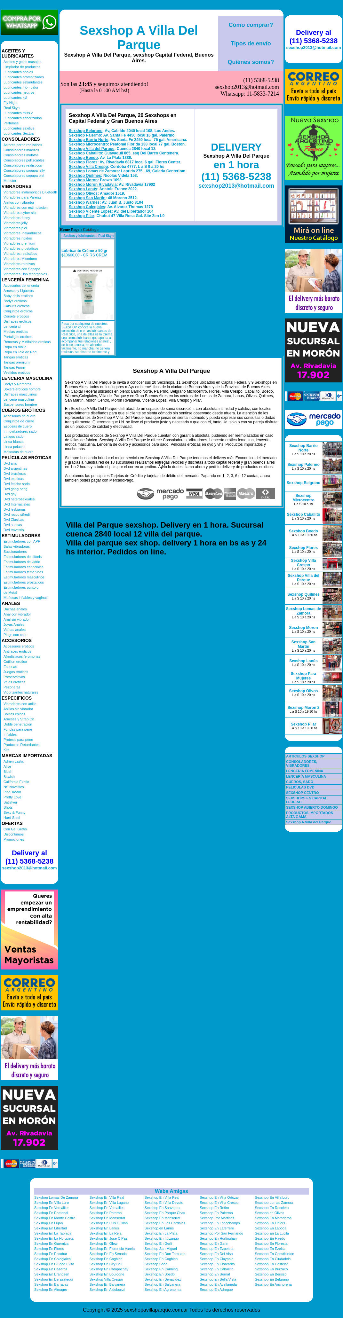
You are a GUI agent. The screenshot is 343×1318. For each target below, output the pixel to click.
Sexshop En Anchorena (273, 1284)
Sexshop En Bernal (215, 1274)
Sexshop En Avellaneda (218, 1284)
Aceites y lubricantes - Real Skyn (88, 204)
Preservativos (14, 677)
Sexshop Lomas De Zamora (56, 1197)
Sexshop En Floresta (271, 1243)
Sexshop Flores (83, 130)
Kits (6, 750)
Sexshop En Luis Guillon (108, 1223)
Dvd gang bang (16, 489)
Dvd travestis (14, 530)
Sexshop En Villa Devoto (164, 1202)
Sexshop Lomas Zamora (274, 1202)
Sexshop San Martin (87, 166)
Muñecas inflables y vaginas (26, 598)
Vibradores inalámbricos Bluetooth (30, 192)
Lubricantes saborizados (23, 118)
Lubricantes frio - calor (21, 87)
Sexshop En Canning (161, 1269)
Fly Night (10, 103)
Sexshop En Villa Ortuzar (219, 1197)
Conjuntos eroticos (18, 311)
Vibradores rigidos (18, 238)
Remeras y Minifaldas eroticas (27, 342)
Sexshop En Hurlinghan (218, 1238)
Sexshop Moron (83, 148)
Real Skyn (12, 108)
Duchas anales (15, 609)
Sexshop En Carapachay (108, 1269)
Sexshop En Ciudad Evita (54, 1264)
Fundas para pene (18, 729)
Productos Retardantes (22, 745)
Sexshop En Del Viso (216, 1254)
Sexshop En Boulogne (106, 1274)
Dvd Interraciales (17, 504)
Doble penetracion (18, 724)
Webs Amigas (171, 1191)
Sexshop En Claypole (216, 1259)
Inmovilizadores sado (20, 431)
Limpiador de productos (22, 67)
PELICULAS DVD (300, 787)
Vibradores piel (15, 228)
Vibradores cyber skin (20, 213)
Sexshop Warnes (84, 170)
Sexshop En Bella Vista (218, 1279)
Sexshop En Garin (214, 1243)
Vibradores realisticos (20, 253)
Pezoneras (12, 687)
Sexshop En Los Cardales (165, 1223)
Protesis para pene (18, 739)
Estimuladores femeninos (23, 572)
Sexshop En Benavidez (163, 1279)
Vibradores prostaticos (21, 248)
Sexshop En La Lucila (272, 1233)
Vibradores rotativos (19, 264)
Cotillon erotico (15, 661)
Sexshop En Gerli (158, 1243)
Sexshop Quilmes (85, 143)
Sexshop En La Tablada (52, 1233)
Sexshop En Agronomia (163, 1289)
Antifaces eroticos (17, 651)
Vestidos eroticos (17, 372)
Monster (10, 181)
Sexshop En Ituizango (162, 1238)
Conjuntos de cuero (19, 421)
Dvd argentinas (15, 468)
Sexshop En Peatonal (51, 1213)
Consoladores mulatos (21, 155)
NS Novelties (14, 787)
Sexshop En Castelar (271, 1264)
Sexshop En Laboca (270, 1228)
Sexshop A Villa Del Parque (139, 37)
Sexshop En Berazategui (53, 1279)
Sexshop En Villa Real (106, 1197)
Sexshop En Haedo (270, 1238)
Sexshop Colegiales (87, 175)
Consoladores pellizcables (24, 160)
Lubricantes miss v (18, 113)
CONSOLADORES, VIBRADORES (301, 763)
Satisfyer (10, 802)
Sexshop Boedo (83, 125)
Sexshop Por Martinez (217, 1218)
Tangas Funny (15, 367)
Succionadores (15, 551)
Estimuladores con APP (22, 541)
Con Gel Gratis (15, 829)
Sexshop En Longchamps (220, 1223)
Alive (7, 766)
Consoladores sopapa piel (24, 175)
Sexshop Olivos (83, 161)
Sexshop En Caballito (216, 1269)
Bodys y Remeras (17, 384)
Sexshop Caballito (85, 121)
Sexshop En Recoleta (272, 1208)
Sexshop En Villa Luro (272, 1197)
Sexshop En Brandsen (51, 1274)
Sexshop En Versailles (51, 1208)
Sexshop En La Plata (161, 1233)
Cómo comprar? (250, 25)
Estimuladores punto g (21, 587)
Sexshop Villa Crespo (88, 134)
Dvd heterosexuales (19, 499)
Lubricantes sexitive (19, 128)
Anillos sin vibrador (18, 709)
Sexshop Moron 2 (303, 707)
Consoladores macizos (21, 150)
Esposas (10, 667)
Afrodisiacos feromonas (22, 656)
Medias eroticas (16, 331)
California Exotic (16, 782)
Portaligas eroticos (18, 337)
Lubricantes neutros (19, 92)
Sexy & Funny (14, 812)
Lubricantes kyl (15, 97)
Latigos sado (13, 436)
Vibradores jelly (16, 223)
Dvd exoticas (14, 479)
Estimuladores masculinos (24, 577)
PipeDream (12, 792)
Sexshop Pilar (81, 184)
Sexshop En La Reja (105, 1233)
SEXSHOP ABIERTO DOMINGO (312, 807)
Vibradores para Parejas (22, 197)
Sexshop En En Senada (108, 1254)
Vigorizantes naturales (21, 692)
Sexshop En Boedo (160, 1274)
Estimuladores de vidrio (22, 562)
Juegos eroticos (16, 672)
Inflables (10, 734)
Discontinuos (14, 834)
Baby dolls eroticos (18, 296)
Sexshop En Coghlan (105, 1259)
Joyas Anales (14, 624)
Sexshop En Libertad (50, 1228)
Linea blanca (13, 441)
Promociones (14, 839)
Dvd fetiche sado (17, 484)
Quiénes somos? (250, 62)
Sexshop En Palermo (216, 1213)
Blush (8, 771)
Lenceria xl (12, 326)
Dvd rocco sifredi (17, 514)
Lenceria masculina (19, 399)
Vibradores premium (19, 243)
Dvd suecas (13, 525)
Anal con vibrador (17, 614)
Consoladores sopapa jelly (24, 170)
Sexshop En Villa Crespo (219, 1202)
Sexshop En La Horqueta (54, 1238)
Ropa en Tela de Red (20, 352)
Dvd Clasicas (14, 520)
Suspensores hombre (20, 404)
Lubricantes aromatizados (24, 77)
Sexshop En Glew (103, 1243)
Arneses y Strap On (19, 719)
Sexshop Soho (156, 1264)
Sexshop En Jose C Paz (108, 1238)
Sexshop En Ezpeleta (216, 1249)
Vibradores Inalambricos (22, 233)
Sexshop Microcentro (88, 112)
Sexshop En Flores (49, 1249)
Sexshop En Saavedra (162, 1208)
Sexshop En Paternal (105, 1213)
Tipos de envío (251, 43)
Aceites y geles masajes (22, 62)
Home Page (69, 197)
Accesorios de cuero (20, 416)
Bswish (9, 777)
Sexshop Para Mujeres (303, 675)
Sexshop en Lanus (159, 1228)
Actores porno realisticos (23, 145)
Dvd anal (10, 463)
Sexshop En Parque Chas (165, 1213)
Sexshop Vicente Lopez (90, 179)
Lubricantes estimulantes (23, 82)
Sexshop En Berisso (271, 1274)
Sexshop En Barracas (51, 1284)
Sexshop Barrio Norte (88, 108)
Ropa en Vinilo (15, 347)
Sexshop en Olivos (269, 1213)
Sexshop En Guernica (51, 1243)
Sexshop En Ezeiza (270, 1249)
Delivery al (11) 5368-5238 (29, 857)
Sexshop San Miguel (161, 1249)
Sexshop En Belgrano (272, 1279)
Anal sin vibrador (17, 619)
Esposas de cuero (18, 426)
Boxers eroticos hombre (22, 389)
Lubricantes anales (18, 72)
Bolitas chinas (14, 714)
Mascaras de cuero (19, 452)
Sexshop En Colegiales (52, 1259)
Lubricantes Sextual (19, 133)
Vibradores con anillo (20, 704)
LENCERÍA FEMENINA (304, 771)
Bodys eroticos (15, 301)
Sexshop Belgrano (85, 99)
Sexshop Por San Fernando (221, 1233)
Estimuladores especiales (24, 567)
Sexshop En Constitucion (274, 1254)
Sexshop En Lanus (104, 1228)
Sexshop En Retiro (214, 1208)
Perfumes (11, 123)
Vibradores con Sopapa (22, 269)
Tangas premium (16, 362)
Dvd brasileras (15, 473)
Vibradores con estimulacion (26, 207)
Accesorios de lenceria (21, 285)
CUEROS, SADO (299, 782)
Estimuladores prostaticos (24, 582)
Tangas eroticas (16, 357)
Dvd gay (10, 494)
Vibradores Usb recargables (25, 274)
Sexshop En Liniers (270, 1223)
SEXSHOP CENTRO (302, 793)
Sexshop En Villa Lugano (109, 1202)
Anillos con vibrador (19, 202)
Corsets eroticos (16, 316)
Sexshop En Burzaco (271, 1269)
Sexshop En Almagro (50, 1289)
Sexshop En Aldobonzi (106, 1289)
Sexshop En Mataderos (273, 1218)
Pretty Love (12, 797)
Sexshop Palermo (85, 103)
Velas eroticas (14, 682)
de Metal (10, 592)
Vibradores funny (17, 218)
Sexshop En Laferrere (217, 1228)
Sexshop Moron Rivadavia (92, 152)
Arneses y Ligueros (19, 291)
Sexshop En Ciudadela (273, 1259)
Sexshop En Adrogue (216, 1289)
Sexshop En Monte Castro (54, 1218)
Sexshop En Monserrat (107, 1218)
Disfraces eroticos (17, 321)
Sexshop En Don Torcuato (165, 1254)
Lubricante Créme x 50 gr (84, 218)
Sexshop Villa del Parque (92, 116)
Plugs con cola (15, 635)
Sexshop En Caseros (50, 1269)
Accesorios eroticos (19, 646)
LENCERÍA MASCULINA (306, 776)
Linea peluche (15, 447)
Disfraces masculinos (20, 394)
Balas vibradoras (17, 546)
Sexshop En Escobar (50, 1254)
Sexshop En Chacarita (217, 1264)
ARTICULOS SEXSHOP (305, 756)
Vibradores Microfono (20, 259)
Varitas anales (15, 630)
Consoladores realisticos (23, 165)
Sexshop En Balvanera (107, 1284)
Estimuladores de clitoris (23, 557)
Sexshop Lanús (83, 157)
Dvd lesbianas (15, 509)
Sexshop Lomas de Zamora (94, 139)
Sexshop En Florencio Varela (112, 1249)
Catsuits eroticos (16, 306)
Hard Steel (12, 818)
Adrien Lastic (14, 761)
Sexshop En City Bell (105, 1264)
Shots (8, 807)
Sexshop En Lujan (48, 1223)
